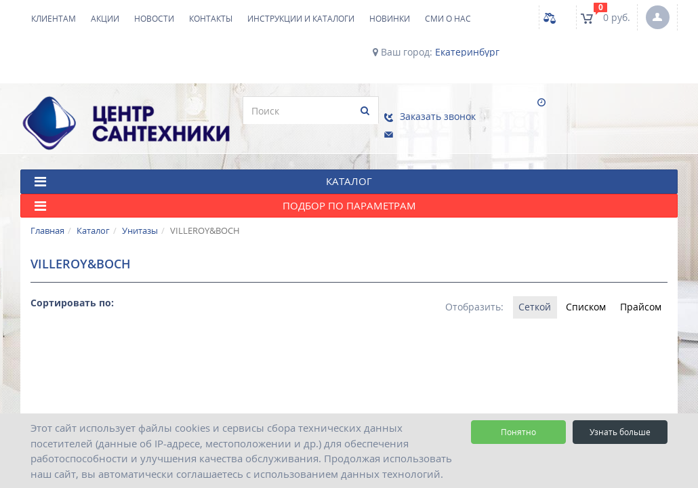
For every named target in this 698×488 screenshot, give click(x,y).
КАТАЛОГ (203, 164)
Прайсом (638, 289)
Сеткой (524, 289)
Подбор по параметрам (225, 189)
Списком (579, 289)
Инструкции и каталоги (300, 18)
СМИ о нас (448, 18)
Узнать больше (620, 432)
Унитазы (140, 213)
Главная (47, 213)
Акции (105, 18)
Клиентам (53, 18)
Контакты (210, 18)
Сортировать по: (72, 285)
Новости (154, 18)
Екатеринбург (467, 52)
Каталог (93, 213)
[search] (208, 110)
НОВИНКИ (389, 18)
